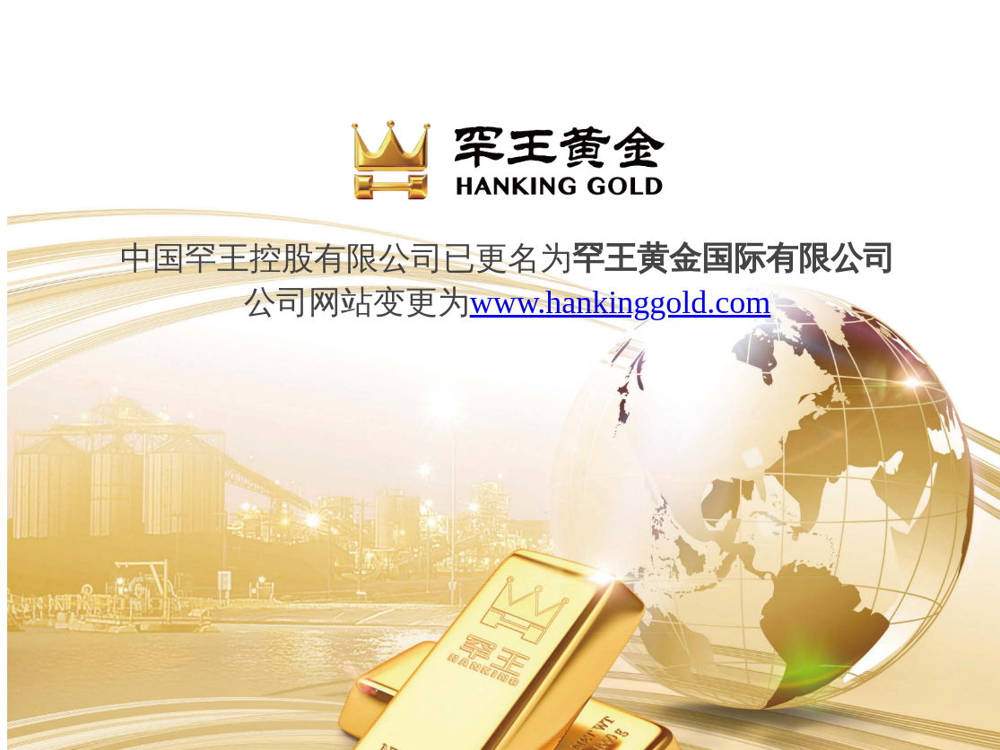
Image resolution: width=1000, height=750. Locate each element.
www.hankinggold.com (620, 302)
